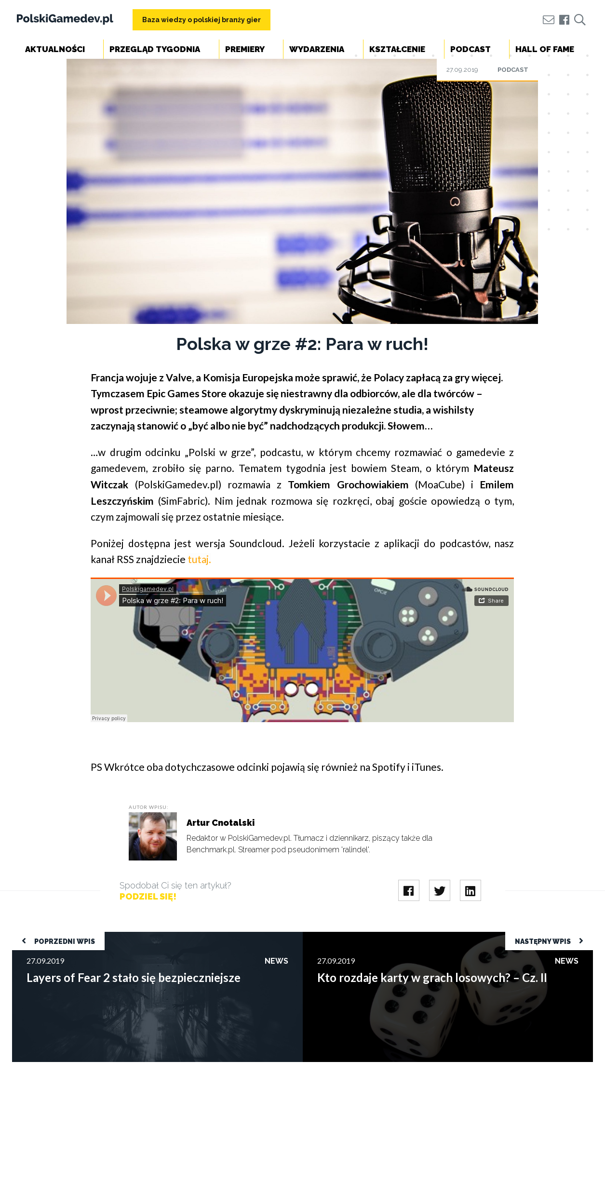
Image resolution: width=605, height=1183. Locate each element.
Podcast (470, 49)
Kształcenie (397, 49)
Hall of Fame (544, 49)
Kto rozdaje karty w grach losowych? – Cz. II (375, 936)
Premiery (245, 49)
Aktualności (55, 49)
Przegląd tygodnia (154, 49)
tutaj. (199, 559)
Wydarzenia (316, 49)
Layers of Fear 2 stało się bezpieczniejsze (80, 936)
